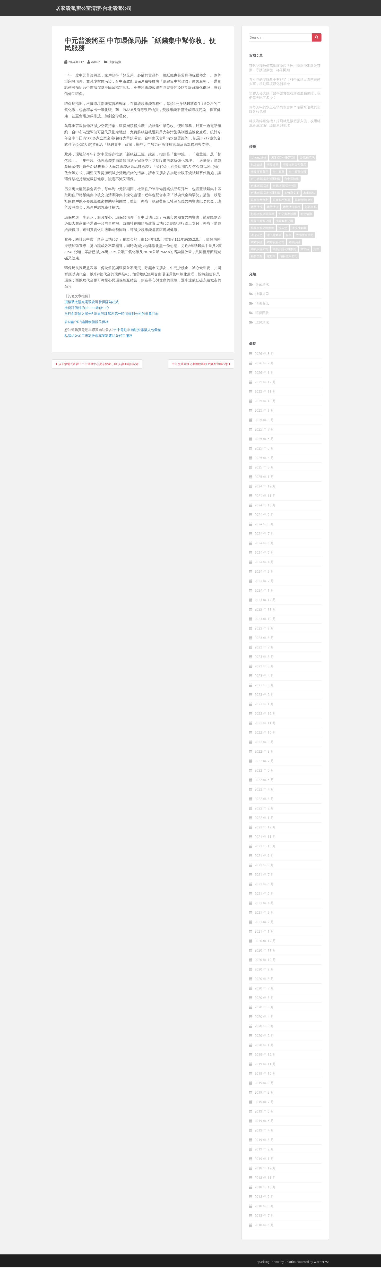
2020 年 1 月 (264, 1046)
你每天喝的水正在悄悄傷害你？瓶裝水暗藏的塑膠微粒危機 (284, 110)
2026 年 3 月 (264, 354)
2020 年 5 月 (264, 1008)
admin (95, 63)
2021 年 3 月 (264, 913)
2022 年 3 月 (264, 800)
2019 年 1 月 (264, 1159)
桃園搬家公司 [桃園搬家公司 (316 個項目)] (284, 222)
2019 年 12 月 (265, 1055)
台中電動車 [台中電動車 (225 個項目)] (291, 180)
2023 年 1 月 (264, 705)
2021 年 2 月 (264, 923)
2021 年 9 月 (264, 856)
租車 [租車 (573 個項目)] (289, 236)
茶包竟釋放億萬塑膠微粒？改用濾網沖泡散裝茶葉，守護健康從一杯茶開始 (284, 68)
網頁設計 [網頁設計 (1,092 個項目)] (294, 243)
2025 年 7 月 (264, 430)
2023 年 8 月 (264, 639)
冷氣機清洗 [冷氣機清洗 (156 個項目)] (307, 159)
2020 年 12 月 (265, 942)
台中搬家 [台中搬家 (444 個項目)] (278, 173)
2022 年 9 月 (264, 743)
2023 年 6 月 (264, 657)
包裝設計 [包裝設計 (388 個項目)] (256, 166)
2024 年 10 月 (265, 506)
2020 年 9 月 (264, 970)
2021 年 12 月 (265, 828)
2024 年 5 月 (264, 553)
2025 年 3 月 (264, 468)
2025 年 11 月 (265, 392)
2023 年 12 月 (265, 601)
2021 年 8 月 (264, 866)
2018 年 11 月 (265, 1178)
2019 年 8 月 (264, 1093)
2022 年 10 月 (265, 733)
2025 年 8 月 (264, 421)
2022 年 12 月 (265, 714)
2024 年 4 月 (264, 563)
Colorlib (290, 1263)
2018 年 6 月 (264, 1226)
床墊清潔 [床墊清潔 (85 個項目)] (272, 208)
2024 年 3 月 (264, 572)
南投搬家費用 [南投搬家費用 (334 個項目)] (259, 173)
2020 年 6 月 (264, 998)
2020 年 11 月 (265, 951)
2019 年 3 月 (264, 1141)
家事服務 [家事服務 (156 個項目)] (309, 194)
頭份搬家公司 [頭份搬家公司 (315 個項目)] (288, 257)
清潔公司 (262, 294)
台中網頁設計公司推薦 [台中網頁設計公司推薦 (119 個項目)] (265, 180)
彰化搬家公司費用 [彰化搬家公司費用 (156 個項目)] (262, 215)
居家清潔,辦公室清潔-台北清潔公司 (94, 8)
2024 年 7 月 (264, 534)
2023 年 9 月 (264, 629)
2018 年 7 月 (264, 1216)
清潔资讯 (262, 304)
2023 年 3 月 (264, 686)
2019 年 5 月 (264, 1122)
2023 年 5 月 (264, 667)
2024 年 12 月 (265, 487)
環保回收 (262, 313)
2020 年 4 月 (264, 1017)
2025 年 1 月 (264, 478)
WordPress (321, 1263)
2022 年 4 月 (264, 790)
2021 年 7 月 (264, 875)
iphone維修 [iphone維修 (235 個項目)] (258, 159)
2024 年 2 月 (264, 582)
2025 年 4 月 (264, 459)
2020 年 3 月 (264, 1027)
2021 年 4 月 (264, 904)
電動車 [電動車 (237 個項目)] (271, 257)
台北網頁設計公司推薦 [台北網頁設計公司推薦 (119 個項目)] (265, 194)
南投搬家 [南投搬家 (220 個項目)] (272, 166)
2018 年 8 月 (264, 1207)
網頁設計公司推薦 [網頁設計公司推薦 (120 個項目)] (284, 250)
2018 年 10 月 (265, 1188)
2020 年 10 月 (265, 961)
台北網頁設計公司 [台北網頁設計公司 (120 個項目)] (284, 187)
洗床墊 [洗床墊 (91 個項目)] (282, 229)
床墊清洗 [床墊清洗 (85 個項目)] (256, 208)
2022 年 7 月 (264, 762)
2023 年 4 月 (264, 676)
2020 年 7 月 (264, 989)
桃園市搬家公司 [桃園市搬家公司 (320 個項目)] (261, 222)
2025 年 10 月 (265, 402)
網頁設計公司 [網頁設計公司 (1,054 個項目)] (259, 250)
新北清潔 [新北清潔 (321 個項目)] (306, 215)
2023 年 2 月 (264, 695)
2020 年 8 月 (264, 980)
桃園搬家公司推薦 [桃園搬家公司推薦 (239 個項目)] (262, 229)
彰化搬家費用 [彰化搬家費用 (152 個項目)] (287, 215)
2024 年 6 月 (264, 544)
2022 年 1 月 (264, 819)
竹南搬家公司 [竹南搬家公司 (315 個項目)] (304, 236)
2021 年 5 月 (264, 894)
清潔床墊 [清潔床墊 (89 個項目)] (256, 236)
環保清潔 (115, 63)
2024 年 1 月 (264, 591)
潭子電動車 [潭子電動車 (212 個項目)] (274, 236)
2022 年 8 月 (264, 752)
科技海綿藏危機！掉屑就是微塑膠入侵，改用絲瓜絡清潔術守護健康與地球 (284, 123)
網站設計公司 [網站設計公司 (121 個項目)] (275, 243)
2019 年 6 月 (264, 1112)
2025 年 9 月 (264, 411)
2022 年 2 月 (264, 809)
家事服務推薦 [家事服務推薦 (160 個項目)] (281, 201)
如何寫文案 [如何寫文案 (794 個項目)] (291, 194)
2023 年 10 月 (265, 620)
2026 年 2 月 (264, 364)
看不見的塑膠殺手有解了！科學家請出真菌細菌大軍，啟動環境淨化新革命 (284, 82)
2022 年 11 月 (265, 724)
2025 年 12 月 (265, 383)
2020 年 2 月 (264, 1036)
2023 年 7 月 (264, 648)
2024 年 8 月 (264, 525)
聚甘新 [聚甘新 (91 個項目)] (304, 250)
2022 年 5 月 (264, 781)
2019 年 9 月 (264, 1084)
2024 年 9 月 (264, 515)
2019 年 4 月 (264, 1131)
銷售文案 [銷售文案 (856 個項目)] (256, 257)
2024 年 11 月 (265, 496)
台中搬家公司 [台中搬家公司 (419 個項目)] (297, 173)
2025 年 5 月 (264, 449)
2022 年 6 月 (264, 771)
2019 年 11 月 (265, 1065)
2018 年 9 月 (264, 1197)
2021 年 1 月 (264, 932)
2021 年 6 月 (264, 885)
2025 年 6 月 (264, 440)
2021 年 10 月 (265, 847)
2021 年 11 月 (265, 837)
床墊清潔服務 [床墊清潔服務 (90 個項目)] (291, 208)
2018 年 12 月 (265, 1169)
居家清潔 (262, 285)
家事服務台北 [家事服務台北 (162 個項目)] (259, 201)
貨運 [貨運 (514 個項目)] (316, 250)
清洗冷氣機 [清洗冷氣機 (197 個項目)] (299, 229)
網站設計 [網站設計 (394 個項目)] (256, 243)
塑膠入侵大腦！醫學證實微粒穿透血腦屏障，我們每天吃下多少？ (284, 96)
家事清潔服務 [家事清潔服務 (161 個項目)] (303, 201)
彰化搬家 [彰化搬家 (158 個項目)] (310, 208)
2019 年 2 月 (264, 1150)
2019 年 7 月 (264, 1103)
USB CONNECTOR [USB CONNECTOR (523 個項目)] (283, 159)
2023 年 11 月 (265, 610)
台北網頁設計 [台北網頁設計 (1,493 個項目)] (259, 187)
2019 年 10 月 (265, 1074)
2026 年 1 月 (264, 373)
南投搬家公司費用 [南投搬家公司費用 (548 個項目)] (294, 166)
